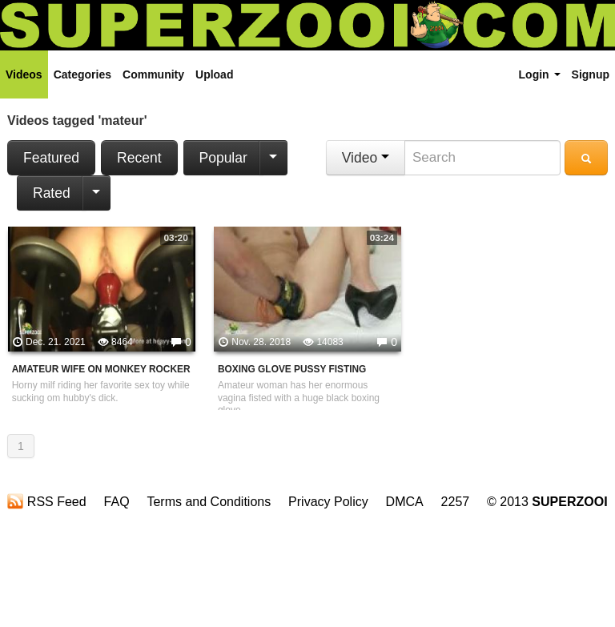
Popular (223, 158)
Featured (51, 158)
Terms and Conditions (209, 501)
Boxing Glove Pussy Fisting (292, 369)
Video (365, 158)
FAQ (117, 501)
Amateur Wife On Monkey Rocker (101, 369)
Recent (139, 158)
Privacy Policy (328, 501)
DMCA (405, 501)
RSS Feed (46, 501)
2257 (455, 501)
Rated (51, 193)
